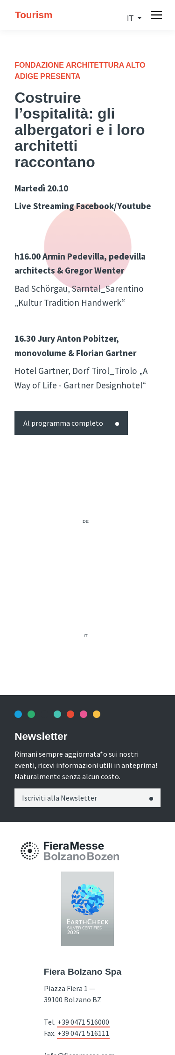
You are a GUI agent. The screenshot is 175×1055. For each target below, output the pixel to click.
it (131, 18)
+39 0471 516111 (83, 1033)
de (86, 521)
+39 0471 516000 (83, 1022)
